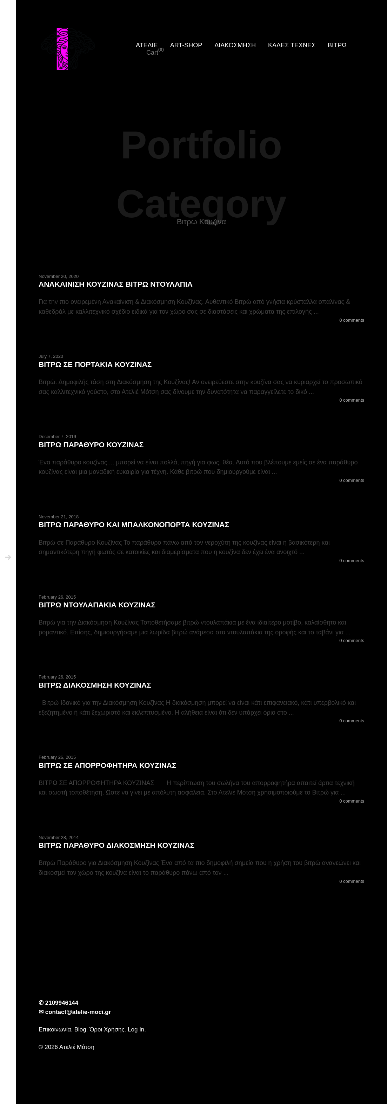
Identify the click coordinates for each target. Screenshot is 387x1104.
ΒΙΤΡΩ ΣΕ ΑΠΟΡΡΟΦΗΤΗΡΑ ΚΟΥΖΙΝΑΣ (107, 765)
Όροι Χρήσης (106, 1029)
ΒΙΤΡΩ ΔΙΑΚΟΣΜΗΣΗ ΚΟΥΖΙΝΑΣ (95, 685)
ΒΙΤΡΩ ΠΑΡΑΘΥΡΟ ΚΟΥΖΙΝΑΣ (91, 445)
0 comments (351, 320)
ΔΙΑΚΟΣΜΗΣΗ (235, 45)
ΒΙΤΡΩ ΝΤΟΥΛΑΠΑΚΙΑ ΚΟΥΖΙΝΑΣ (97, 605)
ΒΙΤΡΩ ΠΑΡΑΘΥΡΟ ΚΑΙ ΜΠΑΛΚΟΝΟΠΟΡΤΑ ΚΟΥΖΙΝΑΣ (134, 524)
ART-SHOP (186, 45)
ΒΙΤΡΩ (337, 45)
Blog (80, 1029)
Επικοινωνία (55, 1029)
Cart (152, 52)
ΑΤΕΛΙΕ (147, 45)
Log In (136, 1029)
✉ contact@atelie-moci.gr (75, 1012)
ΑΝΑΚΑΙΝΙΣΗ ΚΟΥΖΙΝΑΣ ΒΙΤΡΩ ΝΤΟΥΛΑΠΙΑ (116, 284)
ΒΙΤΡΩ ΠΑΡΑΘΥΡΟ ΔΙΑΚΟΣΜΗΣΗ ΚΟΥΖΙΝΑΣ (116, 845)
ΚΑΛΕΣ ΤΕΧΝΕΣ (291, 45)
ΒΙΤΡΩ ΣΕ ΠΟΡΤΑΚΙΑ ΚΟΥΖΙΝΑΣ (95, 364)
